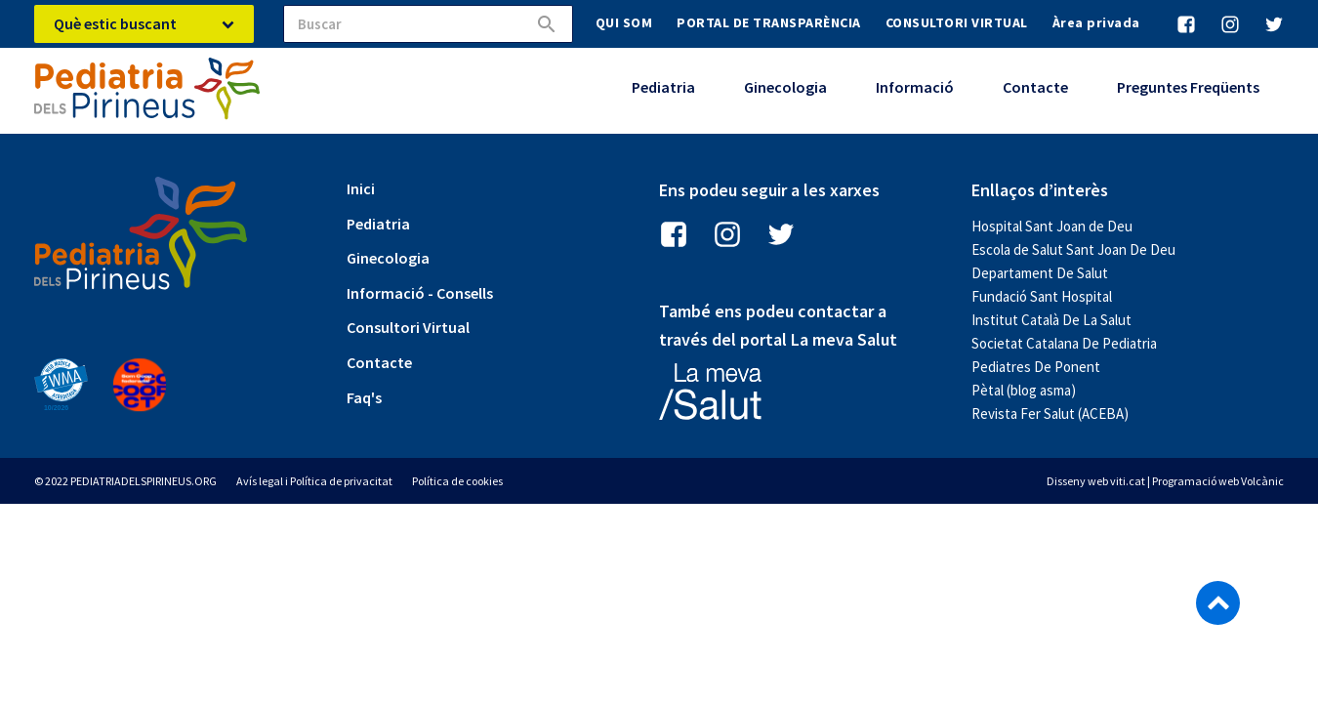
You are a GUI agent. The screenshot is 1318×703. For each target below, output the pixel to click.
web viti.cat (1116, 481)
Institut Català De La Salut (1051, 319)
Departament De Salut (1039, 273)
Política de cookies (457, 481)
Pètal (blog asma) (1023, 390)
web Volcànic (1251, 481)
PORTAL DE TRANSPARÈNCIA (769, 22)
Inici (361, 188)
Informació (915, 87)
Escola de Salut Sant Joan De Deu (1073, 249)
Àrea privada (1096, 22)
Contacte (1035, 87)
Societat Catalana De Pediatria (1064, 343)
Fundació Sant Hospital (1041, 296)
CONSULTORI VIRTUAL (957, 22)
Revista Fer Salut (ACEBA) (1050, 413)
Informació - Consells (420, 293)
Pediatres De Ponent (1035, 366)
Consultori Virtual (408, 327)
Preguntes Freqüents (1188, 87)
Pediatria (663, 87)
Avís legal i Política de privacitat (314, 481)
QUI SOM (624, 22)
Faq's (364, 397)
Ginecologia (785, 87)
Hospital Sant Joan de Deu (1052, 226)
